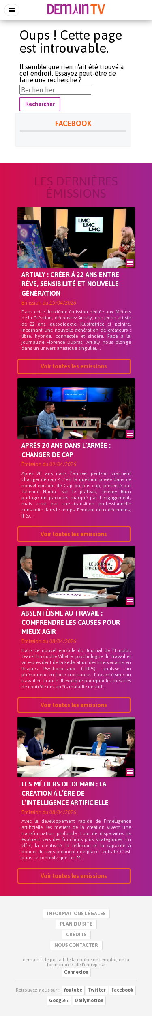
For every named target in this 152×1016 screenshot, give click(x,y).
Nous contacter (76, 945)
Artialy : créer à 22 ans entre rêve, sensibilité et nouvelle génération (70, 284)
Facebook (122, 990)
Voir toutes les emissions (74, 366)
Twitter (97, 990)
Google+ (59, 1000)
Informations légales (76, 913)
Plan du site (76, 924)
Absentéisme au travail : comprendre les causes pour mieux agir (70, 622)
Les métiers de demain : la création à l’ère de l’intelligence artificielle (65, 793)
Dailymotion (89, 1000)
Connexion (76, 972)
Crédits (76, 934)
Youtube (73, 990)
